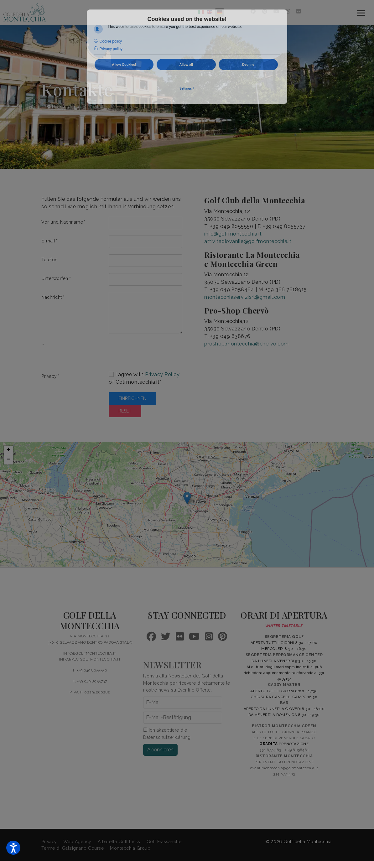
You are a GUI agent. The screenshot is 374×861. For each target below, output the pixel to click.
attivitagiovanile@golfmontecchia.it (248, 241)
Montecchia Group (130, 848)
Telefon (49, 259)
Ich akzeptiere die (166, 733)
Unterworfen (56, 278)
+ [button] (9, 450)
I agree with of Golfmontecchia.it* (144, 378)
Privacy (50, 376)
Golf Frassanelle (164, 841)
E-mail (49, 240)
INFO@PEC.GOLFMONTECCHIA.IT (90, 659)
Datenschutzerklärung (166, 737)
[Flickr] (298, 11)
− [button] (9, 459)
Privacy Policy (162, 374)
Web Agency (77, 841)
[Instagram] (288, 11)
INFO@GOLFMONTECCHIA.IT (90, 653)
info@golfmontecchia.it (233, 234)
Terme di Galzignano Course (72, 848)
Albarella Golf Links (119, 841)
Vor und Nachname (63, 222)
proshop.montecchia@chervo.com (246, 344)
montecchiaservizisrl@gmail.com (244, 297)
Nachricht (53, 297)
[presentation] (156, 352)
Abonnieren (160, 750)
